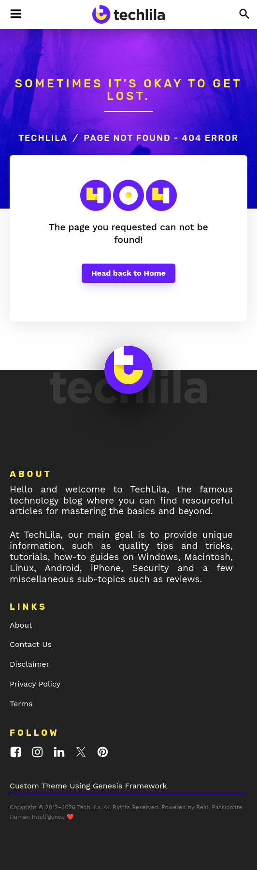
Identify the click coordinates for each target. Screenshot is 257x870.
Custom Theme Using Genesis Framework (88, 785)
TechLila (43, 138)
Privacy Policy (35, 683)
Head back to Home (128, 273)
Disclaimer (29, 664)
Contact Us (31, 644)
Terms (21, 703)
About (21, 625)
